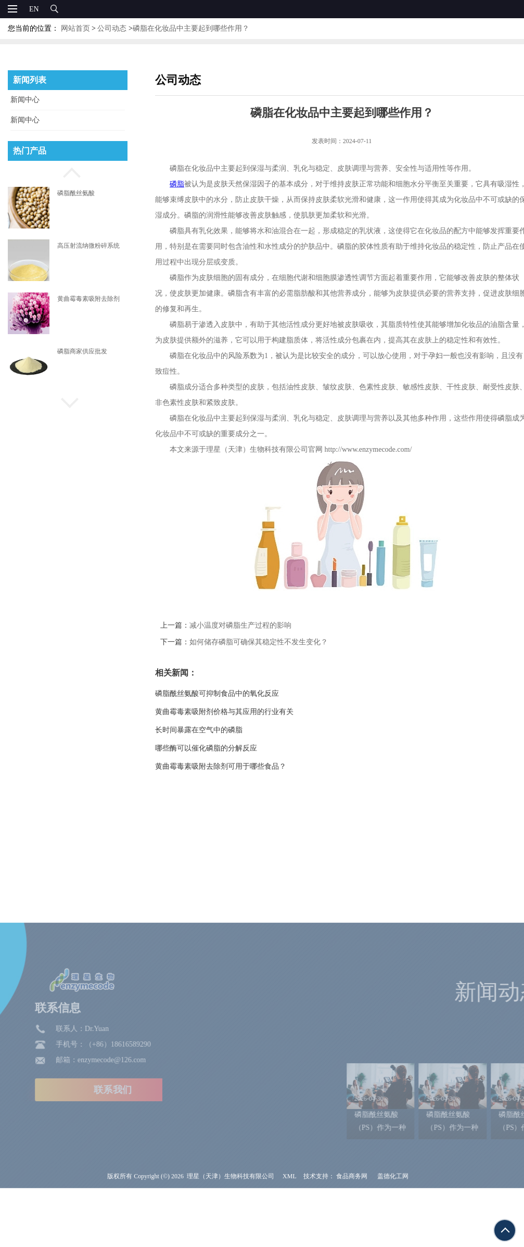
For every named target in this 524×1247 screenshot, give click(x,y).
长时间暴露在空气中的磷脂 (215, 730)
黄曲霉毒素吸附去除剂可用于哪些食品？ (236, 766)
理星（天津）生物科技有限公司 (230, 1232)
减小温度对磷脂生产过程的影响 (257, 625)
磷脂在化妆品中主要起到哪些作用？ (191, 28)
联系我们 (73, 1145)
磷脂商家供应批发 (82, 351)
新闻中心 (25, 100)
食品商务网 (351, 1232)
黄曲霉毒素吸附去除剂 (88, 298)
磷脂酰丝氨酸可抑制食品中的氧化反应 (233, 693)
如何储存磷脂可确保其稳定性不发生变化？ (275, 642)
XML (290, 1232)
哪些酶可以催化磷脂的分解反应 (222, 748)
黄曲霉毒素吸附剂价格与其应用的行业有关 (240, 712)
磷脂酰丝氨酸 (76, 193)
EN (34, 9)
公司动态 (111, 28)
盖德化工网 (392, 1232)
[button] (67, 171)
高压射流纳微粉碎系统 (88, 245)
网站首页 (75, 28)
